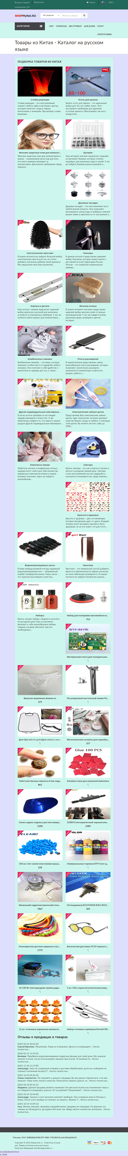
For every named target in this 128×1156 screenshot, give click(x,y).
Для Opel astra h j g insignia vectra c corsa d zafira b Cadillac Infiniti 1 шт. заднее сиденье (40, 739)
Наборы (40, 615)
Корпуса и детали (40, 306)
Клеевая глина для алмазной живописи (88, 781)
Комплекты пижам (40, 465)
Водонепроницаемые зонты (40, 565)
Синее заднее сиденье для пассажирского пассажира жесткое (40, 822)
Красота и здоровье (88, 515)
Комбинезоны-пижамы (40, 359)
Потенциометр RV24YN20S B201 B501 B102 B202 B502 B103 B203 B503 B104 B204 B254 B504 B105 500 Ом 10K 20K (88, 905)
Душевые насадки (88, 203)
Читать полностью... (59, 1071)
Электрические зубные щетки (88, 412)
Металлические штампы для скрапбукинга (88, 739)
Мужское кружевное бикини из (40, 698)
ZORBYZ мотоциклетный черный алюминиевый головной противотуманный (88, 822)
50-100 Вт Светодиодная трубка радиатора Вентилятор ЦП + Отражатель (40, 988)
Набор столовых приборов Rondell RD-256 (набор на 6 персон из (88, 1029)
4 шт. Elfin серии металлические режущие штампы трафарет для (88, 988)
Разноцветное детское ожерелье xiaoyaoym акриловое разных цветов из (40, 946)
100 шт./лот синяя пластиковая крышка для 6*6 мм (40, 863)
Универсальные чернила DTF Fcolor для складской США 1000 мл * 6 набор (88, 863)
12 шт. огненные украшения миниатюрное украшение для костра (40, 1029)
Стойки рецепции (40, 99)
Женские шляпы (88, 306)
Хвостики (88, 565)
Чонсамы (88, 253)
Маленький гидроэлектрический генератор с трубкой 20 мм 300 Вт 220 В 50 (40, 905)
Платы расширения (88, 359)
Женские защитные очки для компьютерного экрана (40, 152)
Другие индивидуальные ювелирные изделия (40, 412)
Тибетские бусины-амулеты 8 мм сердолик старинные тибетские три (40, 781)
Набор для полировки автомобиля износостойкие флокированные (88, 615)
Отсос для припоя (88, 99)
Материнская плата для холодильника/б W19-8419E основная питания (88, 657)
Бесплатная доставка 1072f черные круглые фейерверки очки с (88, 946)
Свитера (88, 465)
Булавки (88, 152)
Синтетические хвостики (40, 253)
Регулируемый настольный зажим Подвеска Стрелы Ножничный (88, 698)
